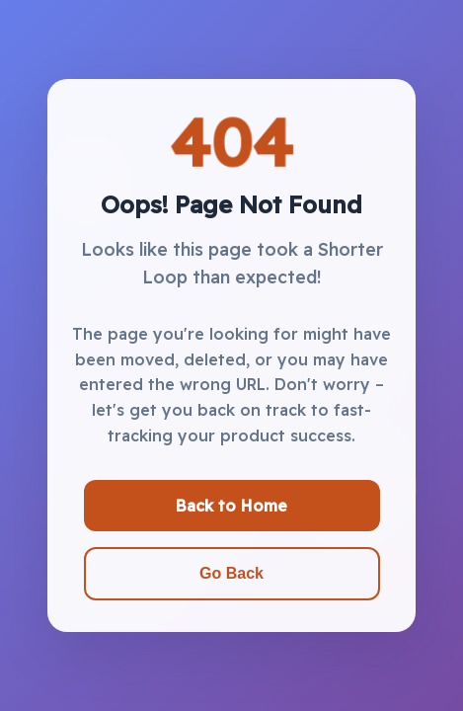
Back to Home (231, 505)
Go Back (231, 573)
